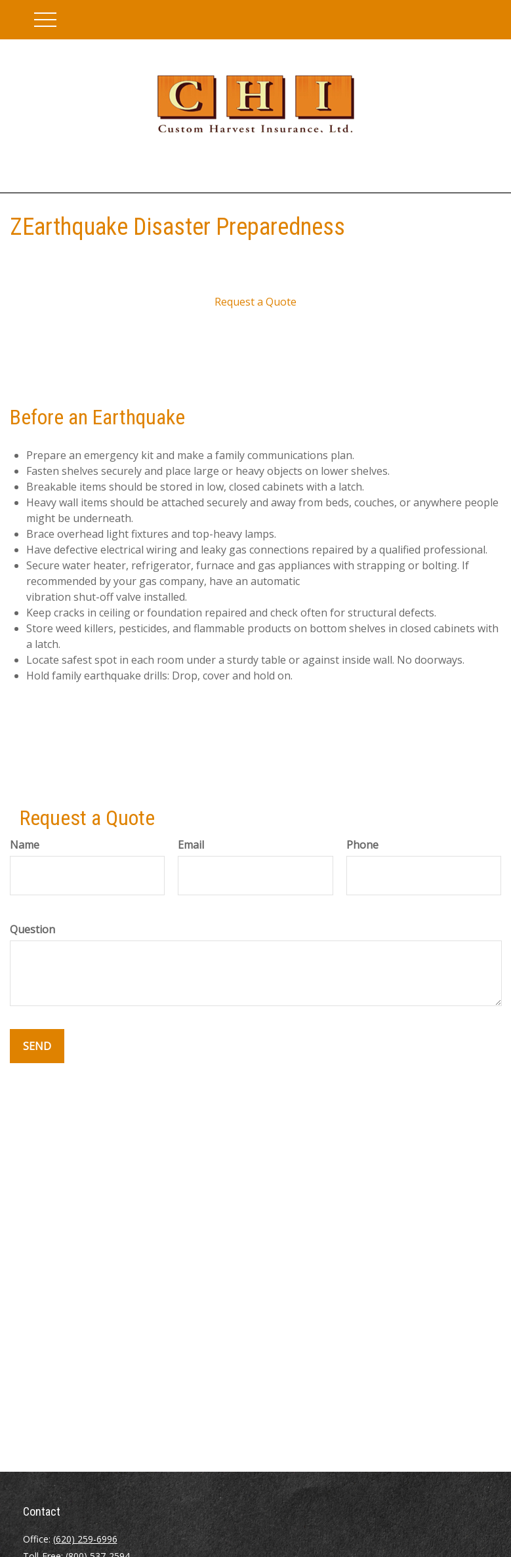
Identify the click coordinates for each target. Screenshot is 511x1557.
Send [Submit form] (37, 1046)
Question (32, 929)
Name (24, 845)
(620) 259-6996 (85, 1539)
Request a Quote (255, 301)
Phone (362, 845)
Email (191, 845)
